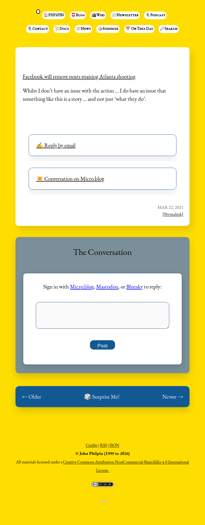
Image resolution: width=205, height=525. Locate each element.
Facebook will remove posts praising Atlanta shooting (79, 76)
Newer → (172, 399)
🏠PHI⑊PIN (54, 15)
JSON (114, 448)
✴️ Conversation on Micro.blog (70, 178)
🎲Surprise (108, 29)
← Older (31, 399)
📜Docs (62, 29)
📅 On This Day (139, 29)
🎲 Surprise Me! (101, 399)
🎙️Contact (37, 29)
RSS (103, 448)
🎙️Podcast (155, 15)
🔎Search (169, 29)
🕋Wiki (98, 15)
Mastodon (107, 286)
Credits (91, 448)
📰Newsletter (125, 15)
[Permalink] (173, 214)
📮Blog (78, 15)
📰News (83, 29)
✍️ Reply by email (56, 145)
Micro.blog (82, 286)
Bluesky (134, 286)
